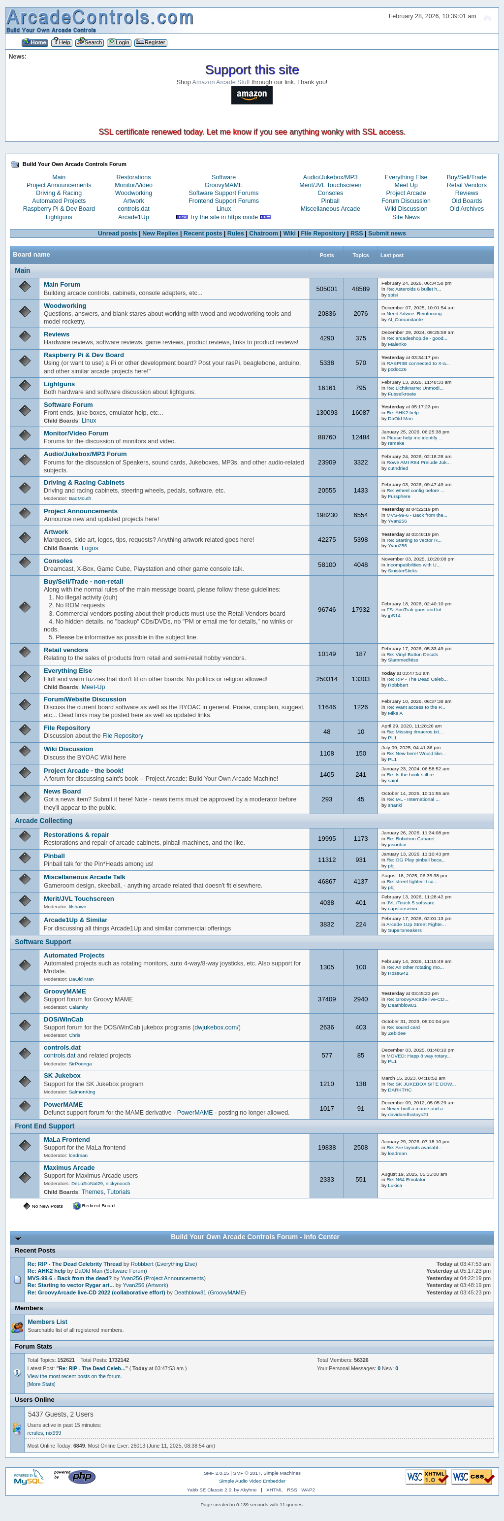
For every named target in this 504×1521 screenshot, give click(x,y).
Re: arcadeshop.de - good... (416, 338)
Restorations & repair (76, 834)
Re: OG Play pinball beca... (415, 859)
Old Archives (466, 208)
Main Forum (62, 284)
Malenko (397, 344)
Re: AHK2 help (402, 412)
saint (393, 780)
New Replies (160, 233)
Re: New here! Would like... (416, 753)
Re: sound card (403, 1027)
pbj (391, 865)
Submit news (387, 233)
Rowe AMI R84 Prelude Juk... (418, 462)
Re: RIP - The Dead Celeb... (416, 679)
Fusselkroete (402, 394)
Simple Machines (282, 1473)
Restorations (134, 177)
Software (224, 177)
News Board (62, 791)
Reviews (466, 193)
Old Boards (466, 201)
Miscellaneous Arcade (330, 208)
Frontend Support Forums (224, 201)
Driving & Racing (59, 193)
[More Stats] (42, 1384)
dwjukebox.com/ (216, 1027)
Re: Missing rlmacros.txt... (414, 731)
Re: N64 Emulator (405, 1179)
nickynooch (118, 1183)
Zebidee (397, 1033)
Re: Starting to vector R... (413, 540)
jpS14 (394, 615)
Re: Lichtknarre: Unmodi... (414, 388)
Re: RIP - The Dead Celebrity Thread (75, 1264)
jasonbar (397, 844)
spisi (393, 295)
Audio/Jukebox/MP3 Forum (85, 454)
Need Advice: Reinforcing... (415, 313)
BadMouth (80, 498)
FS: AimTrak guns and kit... (415, 609)
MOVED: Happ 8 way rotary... (418, 1055)
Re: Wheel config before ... (415, 490)
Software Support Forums (224, 193)
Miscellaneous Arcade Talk (85, 877)
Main (58, 177)
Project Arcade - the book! (84, 770)
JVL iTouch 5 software (410, 902)
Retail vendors (66, 650)
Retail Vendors (467, 185)
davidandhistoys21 (408, 1114)
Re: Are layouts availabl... (413, 1147)
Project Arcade (406, 193)
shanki (395, 805)
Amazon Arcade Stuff (221, 82)
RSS (356, 233)
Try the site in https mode (223, 217)
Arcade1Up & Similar (76, 920)
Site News (406, 217)
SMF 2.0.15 (216, 1473)
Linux (224, 208)
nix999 (53, 1433)
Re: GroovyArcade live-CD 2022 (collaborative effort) (96, 1292)
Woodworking (133, 193)
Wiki (289, 233)
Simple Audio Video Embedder (252, 1481)
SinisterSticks (402, 570)
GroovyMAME (224, 185)
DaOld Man (400, 418)
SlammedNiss (403, 659)
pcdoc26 (397, 369)
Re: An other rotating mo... (414, 967)
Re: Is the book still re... (412, 774)
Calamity (78, 1007)
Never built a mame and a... (416, 1108)
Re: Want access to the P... (415, 707)
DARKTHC (399, 1089)
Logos (90, 548)
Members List (47, 1322)
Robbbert (398, 685)
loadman (78, 1155)
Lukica (395, 1185)
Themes (92, 1192)
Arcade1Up (133, 217)
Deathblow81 (402, 1005)
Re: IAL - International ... (413, 799)
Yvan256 (397, 521)
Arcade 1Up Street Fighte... (416, 924)
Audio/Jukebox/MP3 (330, 177)
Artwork (133, 201)
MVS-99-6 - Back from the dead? (70, 1278)
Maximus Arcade (69, 1167)
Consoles (330, 193)
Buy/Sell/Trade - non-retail (84, 581)
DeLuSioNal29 (87, 1183)
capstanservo (402, 908)
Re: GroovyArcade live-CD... (417, 999)
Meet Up (405, 185)
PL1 (392, 737)
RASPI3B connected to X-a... (418, 363)
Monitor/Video (134, 185)
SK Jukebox (62, 1075)
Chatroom (263, 233)
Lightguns (59, 217)
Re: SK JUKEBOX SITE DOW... (421, 1084)
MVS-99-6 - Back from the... (416, 515)
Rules (235, 233)
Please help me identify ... (414, 437)
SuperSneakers (405, 930)
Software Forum (68, 404)
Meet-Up (93, 687)
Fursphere (399, 496)
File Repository (323, 233)
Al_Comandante (405, 319)
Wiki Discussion (405, 208)
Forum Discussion (406, 201)
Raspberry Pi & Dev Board (59, 208)
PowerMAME (63, 1104)
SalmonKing (82, 1091)
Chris (74, 1035)
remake (396, 443)
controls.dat (133, 208)
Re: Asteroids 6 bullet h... (413, 289)
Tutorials (118, 1192)
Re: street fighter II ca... (412, 881)
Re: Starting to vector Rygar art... (71, 1285)
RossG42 (398, 973)
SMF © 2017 (247, 1473)
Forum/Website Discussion (85, 699)
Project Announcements (59, 185)
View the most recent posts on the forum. (75, 1376)
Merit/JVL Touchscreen (330, 185)
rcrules (35, 1433)
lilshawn (77, 906)
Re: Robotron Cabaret (410, 838)
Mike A (395, 713)
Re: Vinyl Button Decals (412, 654)
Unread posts (117, 233)
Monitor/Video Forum (76, 433)
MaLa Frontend (67, 1139)
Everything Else (406, 177)
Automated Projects (59, 201)
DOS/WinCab (64, 1019)
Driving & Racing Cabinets (84, 482)
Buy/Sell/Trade (467, 177)
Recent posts (203, 233)
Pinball (330, 201)
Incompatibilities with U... (413, 564)
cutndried (398, 468)
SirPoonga (80, 1063)
